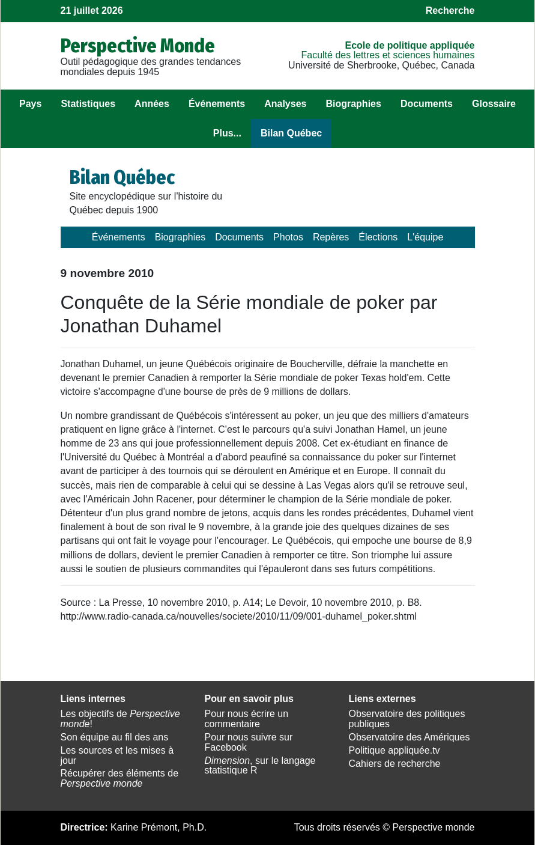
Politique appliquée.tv (394, 750)
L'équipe (425, 237)
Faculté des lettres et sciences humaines (387, 55)
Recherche (450, 10)
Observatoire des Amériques (409, 737)
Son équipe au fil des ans (115, 737)
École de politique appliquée (409, 45)
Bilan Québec (291, 133)
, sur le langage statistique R (260, 765)
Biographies (353, 104)
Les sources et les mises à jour (117, 755)
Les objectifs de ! (120, 719)
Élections (377, 237)
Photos (288, 237)
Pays (30, 104)
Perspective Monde (138, 45)
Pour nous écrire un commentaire (247, 719)
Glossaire (494, 104)
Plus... (227, 133)
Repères (331, 237)
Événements (217, 104)
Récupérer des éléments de (120, 778)
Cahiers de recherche (395, 763)
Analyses (285, 104)
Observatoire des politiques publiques (407, 719)
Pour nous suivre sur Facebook (249, 742)
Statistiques (88, 104)
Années (152, 104)
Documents (426, 104)
